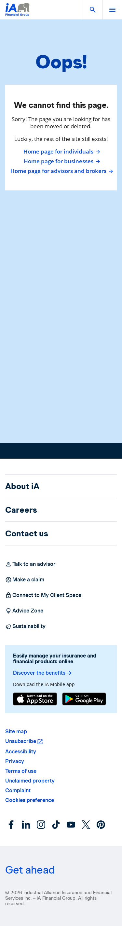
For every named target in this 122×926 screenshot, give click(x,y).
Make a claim (24, 580)
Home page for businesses (61, 161)
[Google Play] (84, 698)
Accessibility (20, 752)
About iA (22, 486)
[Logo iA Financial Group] (17, 13)
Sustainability (25, 626)
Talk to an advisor (30, 564)
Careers (21, 509)
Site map (16, 731)
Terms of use (20, 771)
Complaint (18, 790)
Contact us (26, 533)
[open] (112, 9)
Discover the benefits (43, 673)
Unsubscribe (20, 741)
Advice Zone (24, 611)
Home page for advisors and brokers (61, 171)
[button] (92, 9)
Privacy (14, 761)
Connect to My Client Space (43, 595)
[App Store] (35, 698)
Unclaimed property (30, 781)
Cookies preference (29, 800)
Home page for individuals (61, 151)
